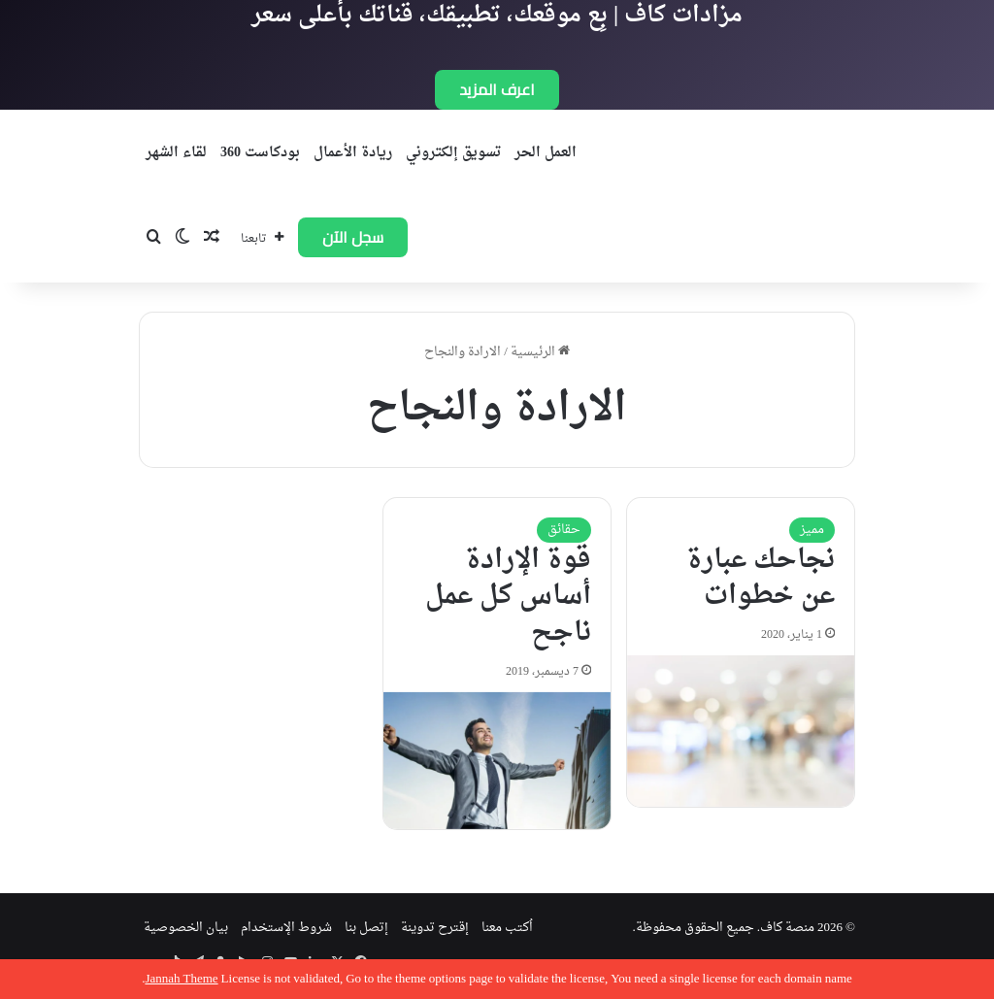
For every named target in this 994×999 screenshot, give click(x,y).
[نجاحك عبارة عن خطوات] (740, 731)
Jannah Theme (181, 979)
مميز (812, 529)
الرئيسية (540, 352)
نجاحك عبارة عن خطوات (760, 578)
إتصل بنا (366, 928)
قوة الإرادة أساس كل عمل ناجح (508, 597)
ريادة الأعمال (353, 153)
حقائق (563, 529)
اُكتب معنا (507, 928)
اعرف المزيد (497, 89)
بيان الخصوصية (186, 928)
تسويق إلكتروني (453, 153)
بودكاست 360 (260, 153)
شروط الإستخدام (286, 928)
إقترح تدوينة (435, 928)
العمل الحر (545, 153)
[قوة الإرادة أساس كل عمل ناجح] (497, 760)
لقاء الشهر (176, 153)
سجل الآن (352, 236)
